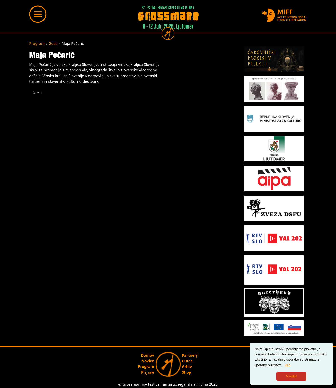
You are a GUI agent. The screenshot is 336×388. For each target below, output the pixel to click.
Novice (147, 360)
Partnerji (190, 355)
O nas (187, 360)
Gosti (53, 43)
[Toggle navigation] (38, 14)
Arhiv (187, 366)
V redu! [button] (291, 376)
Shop (186, 372)
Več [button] (287, 365)
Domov (147, 355)
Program (37, 43)
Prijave (147, 372)
